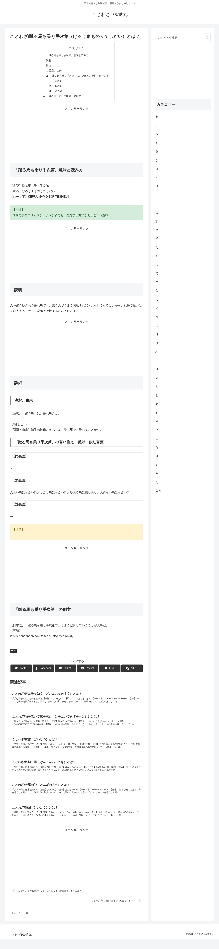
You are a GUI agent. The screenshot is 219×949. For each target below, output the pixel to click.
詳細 (46, 66)
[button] (207, 38)
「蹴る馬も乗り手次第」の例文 (62, 98)
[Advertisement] (76, 137)
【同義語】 (57, 82)
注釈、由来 (54, 71)
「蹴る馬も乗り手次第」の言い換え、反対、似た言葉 (79, 77)
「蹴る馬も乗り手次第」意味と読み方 (66, 55)
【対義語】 (57, 93)
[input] (183, 37)
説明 (46, 60)
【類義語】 (57, 87)
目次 (72, 48)
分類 (158, 491)
